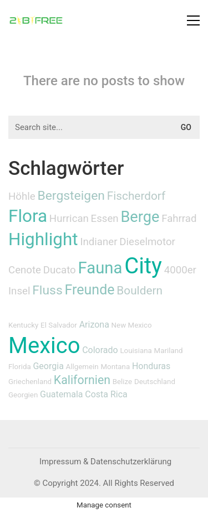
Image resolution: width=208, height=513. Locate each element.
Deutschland (154, 381)
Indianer (98, 242)
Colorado (100, 350)
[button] (193, 20)
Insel (19, 291)
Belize (122, 381)
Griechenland (30, 381)
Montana (115, 366)
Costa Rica (106, 394)
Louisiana (135, 350)
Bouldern (139, 290)
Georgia (48, 366)
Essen (105, 219)
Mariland (168, 350)
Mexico (44, 346)
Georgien (23, 395)
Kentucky (23, 325)
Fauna (100, 267)
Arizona (94, 324)
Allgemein (82, 366)
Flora (27, 216)
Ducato (59, 270)
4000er (180, 270)
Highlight (43, 239)
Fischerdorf (136, 196)
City (143, 266)
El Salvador (58, 325)
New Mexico (131, 325)
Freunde (89, 290)
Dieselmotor (147, 242)
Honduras (151, 366)
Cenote (24, 270)
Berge (139, 217)
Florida (19, 366)
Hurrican (69, 219)
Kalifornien (82, 380)
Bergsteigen (71, 195)
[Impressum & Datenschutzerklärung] (105, 462)
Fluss (47, 290)
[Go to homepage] (36, 20)
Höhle (21, 196)
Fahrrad (178, 219)
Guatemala (61, 394)
